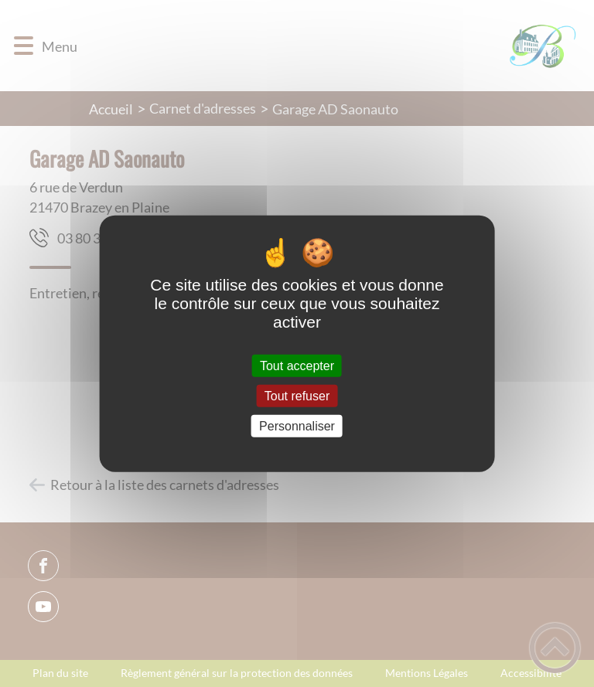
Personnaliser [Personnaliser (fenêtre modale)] (297, 426)
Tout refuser (297, 395)
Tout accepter (297, 365)
